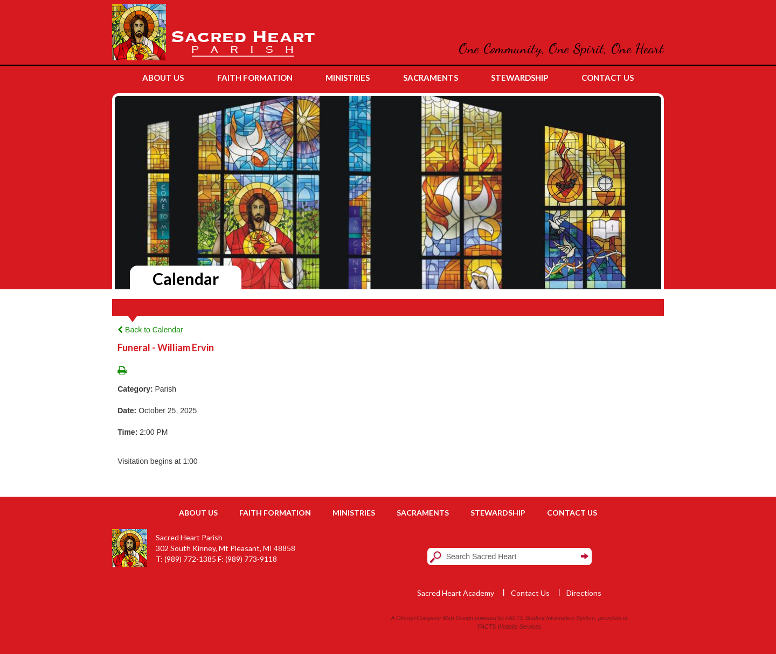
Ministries (353, 512)
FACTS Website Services (509, 626)
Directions (583, 592)
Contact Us (572, 512)
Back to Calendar (150, 329)
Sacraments (423, 512)
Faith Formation (275, 512)
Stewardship (497, 512)
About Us (198, 512)
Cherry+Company (418, 618)
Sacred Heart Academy (455, 592)
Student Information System (560, 618)
